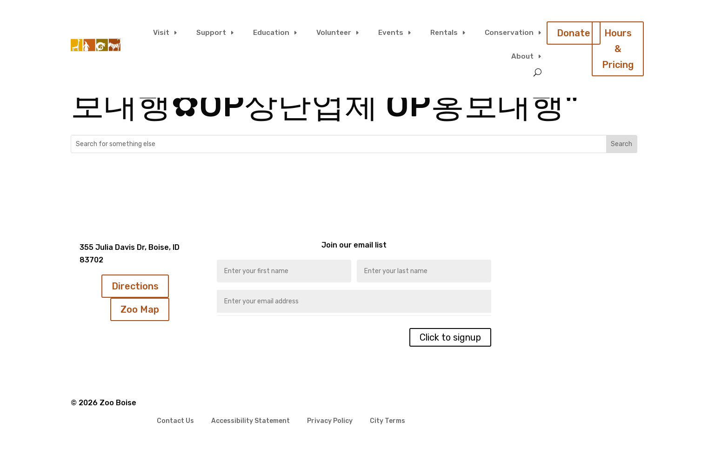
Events (390, 32)
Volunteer (333, 32)
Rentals (444, 32)
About (522, 57)
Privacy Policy (330, 421)
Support (211, 32)
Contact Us (175, 421)
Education (271, 32)
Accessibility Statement (250, 421)
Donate (573, 33)
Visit (161, 32)
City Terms (387, 421)
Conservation (509, 32)
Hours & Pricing (618, 48)
